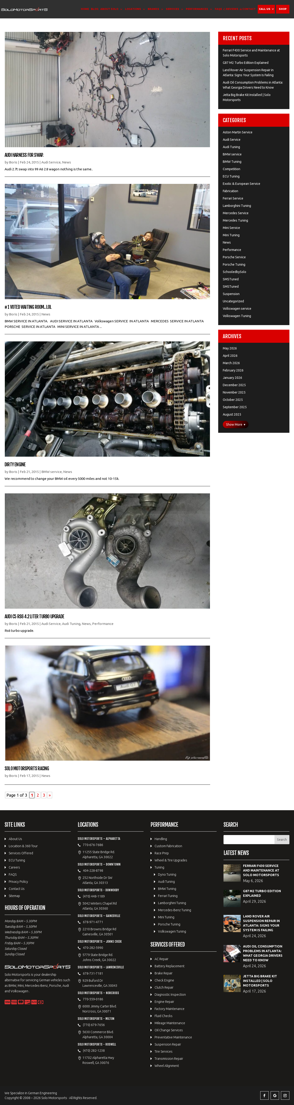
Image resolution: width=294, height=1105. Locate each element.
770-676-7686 (93, 845)
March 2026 (231, 363)
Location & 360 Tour (23, 846)
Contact (249, 9)
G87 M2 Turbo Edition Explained (246, 63)
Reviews (232, 9)
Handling (161, 839)
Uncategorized (233, 301)
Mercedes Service (236, 213)
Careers (14, 867)
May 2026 (230, 348)
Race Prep (162, 853)
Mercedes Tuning (235, 220)
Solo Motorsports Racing (27, 768)
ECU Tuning (231, 176)
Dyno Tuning (167, 874)
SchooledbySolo (234, 272)
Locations (133, 9)
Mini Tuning (231, 235)
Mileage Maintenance (170, 1023)
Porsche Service (234, 257)
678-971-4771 (93, 922)
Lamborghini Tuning (237, 206)
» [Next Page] (50, 795)
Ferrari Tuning (168, 896)
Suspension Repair (168, 1044)
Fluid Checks (163, 1016)
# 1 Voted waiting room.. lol (28, 307)
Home (85, 9)
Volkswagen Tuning (237, 316)
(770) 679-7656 (94, 1025)
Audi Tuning (71, 624)
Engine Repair (164, 1002)
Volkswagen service (237, 308)
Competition (231, 169)
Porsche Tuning (234, 264)
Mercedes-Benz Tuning (174, 910)
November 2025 (234, 392)
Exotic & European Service (241, 184)
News (66, 162)
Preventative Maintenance (173, 1037)
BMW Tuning (232, 161)
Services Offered (21, 853)
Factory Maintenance (169, 1009)
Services (172, 9)
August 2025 (232, 414)
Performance (102, 624)
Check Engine (164, 980)
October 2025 (233, 400)
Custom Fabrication (168, 846)
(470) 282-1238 (94, 1050)
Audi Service (51, 162)
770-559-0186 (93, 999)
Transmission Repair (169, 1058)
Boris (13, 162)
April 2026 (230, 355)
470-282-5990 (93, 948)
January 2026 (232, 378)
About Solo (109, 9)
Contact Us (17, 889)
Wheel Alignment (167, 1066)
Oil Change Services (169, 1030)
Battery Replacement (169, 966)
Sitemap (14, 896)
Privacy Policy (18, 881)
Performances (197, 9)
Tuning (159, 867)
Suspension (231, 294)
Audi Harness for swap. (24, 155)
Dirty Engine (15, 464)
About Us (15, 839)
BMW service (51, 472)
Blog (94, 9)
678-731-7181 (93, 973)
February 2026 (233, 370)
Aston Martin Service (237, 132)
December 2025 (234, 385)
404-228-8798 (93, 870)
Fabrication (230, 191)
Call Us (264, 9)
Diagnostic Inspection (170, 994)
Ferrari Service (233, 198)
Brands (153, 9)
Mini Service (231, 228)
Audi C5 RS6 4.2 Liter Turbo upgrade (34, 616)
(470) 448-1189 (94, 896)
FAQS (218, 9)
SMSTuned (231, 279)
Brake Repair (163, 973)
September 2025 (235, 407)
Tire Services (163, 1051)
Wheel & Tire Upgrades (171, 860)
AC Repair (161, 959)
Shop (283, 9)
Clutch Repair (164, 987)
